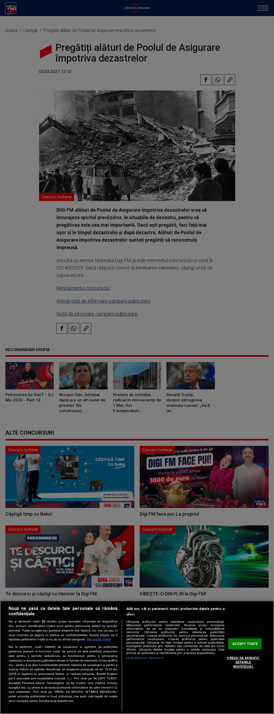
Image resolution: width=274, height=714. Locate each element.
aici (69, 678)
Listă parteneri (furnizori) (144, 658)
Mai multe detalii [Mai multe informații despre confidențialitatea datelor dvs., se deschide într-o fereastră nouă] (99, 639)
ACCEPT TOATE (245, 644)
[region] (137, 657)
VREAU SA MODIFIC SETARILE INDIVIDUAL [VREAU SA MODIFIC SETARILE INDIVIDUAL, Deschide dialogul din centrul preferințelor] (243, 662)
